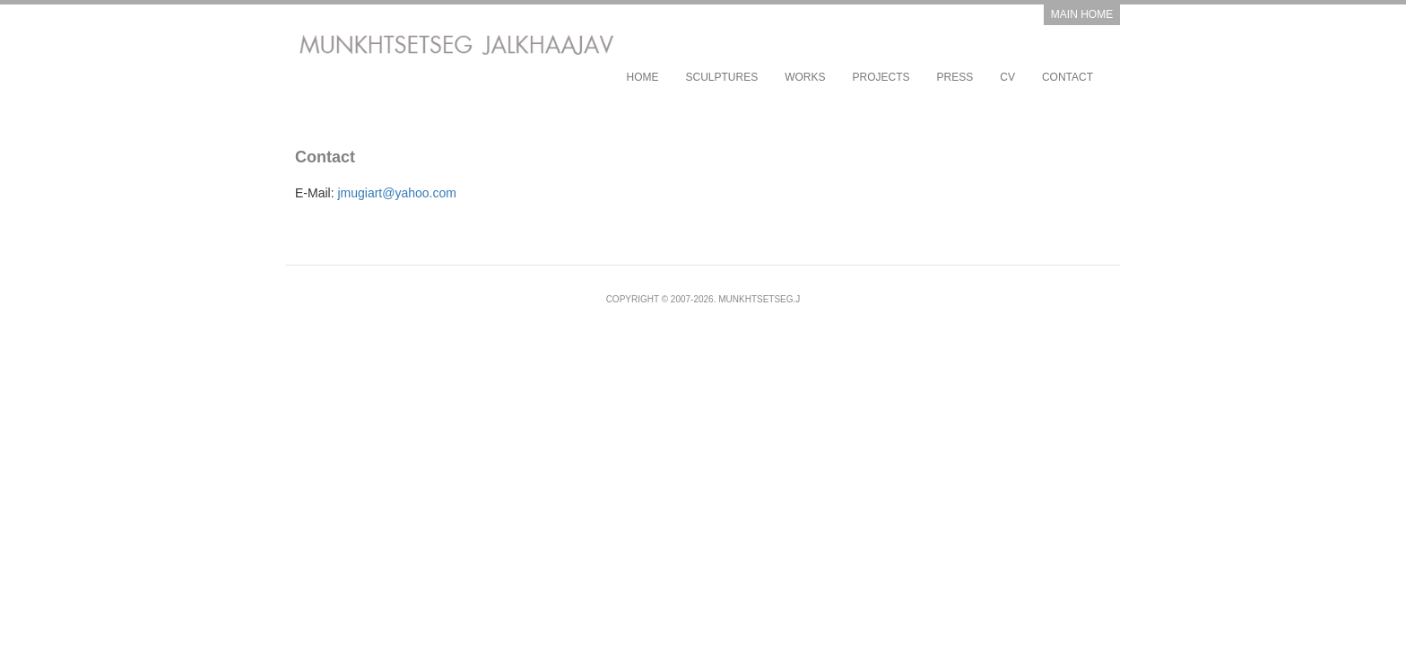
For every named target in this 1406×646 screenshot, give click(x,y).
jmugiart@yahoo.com (396, 193)
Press (955, 77)
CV (1007, 77)
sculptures (721, 77)
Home (642, 77)
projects (881, 77)
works (805, 77)
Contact (1067, 77)
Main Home (1082, 14)
